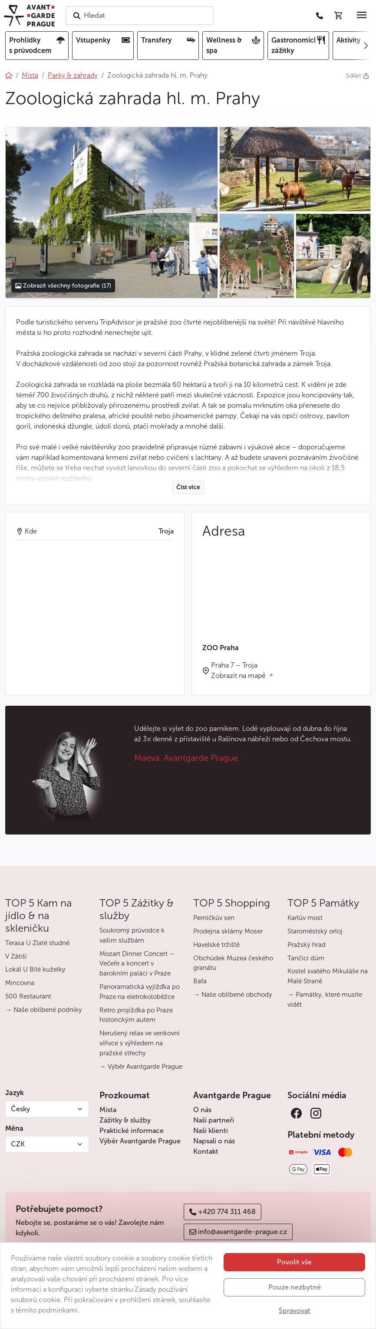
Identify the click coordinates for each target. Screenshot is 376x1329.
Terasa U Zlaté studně (37, 943)
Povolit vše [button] (294, 1262)
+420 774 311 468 (222, 1212)
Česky (20, 1109)
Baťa (200, 981)
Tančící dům (305, 958)
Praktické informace (131, 1130)
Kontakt (205, 1151)
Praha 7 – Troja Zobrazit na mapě (239, 670)
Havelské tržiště (216, 945)
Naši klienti (210, 1130)
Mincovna (19, 983)
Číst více (188, 487)
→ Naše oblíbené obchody (232, 994)
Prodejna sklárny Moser (228, 931)
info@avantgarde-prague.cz (238, 1232)
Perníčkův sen (213, 918)
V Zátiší (16, 956)
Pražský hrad (306, 945)
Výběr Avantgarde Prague (140, 1141)
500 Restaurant (28, 996)
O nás (202, 1110)
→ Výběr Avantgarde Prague (140, 1066)
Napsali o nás (214, 1141)
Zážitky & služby (125, 1120)
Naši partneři (213, 1120)
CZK (18, 1144)
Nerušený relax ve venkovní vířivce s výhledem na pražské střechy (139, 1043)
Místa (107, 1110)
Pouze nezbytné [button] (294, 1287)
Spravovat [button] (294, 1310)
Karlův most (305, 918)
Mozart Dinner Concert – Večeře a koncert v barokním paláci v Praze (136, 964)
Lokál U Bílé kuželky (35, 969)
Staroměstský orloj (315, 931)
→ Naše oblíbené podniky (43, 1010)
